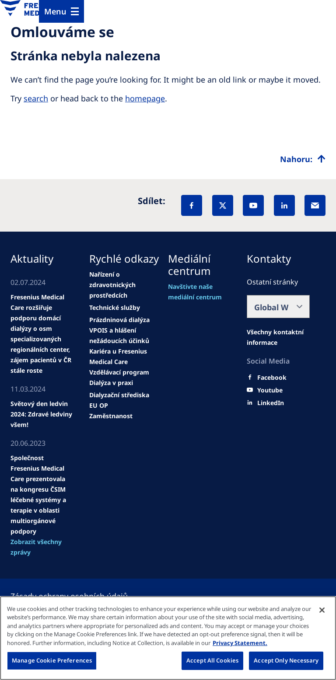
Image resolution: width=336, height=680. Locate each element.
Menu (55, 11)
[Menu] (61, 11)
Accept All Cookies (212, 660)
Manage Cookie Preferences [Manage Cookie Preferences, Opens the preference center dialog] (52, 660)
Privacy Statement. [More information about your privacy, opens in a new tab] (240, 643)
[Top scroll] (303, 159)
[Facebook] (191, 205)
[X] (222, 205)
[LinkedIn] (284, 205)
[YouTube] (253, 205)
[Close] (322, 610)
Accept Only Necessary (286, 660)
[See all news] (42, 547)
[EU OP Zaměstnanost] (120, 410)
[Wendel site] (42, 334)
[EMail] (315, 205)
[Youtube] (270, 390)
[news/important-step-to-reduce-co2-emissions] (42, 414)
